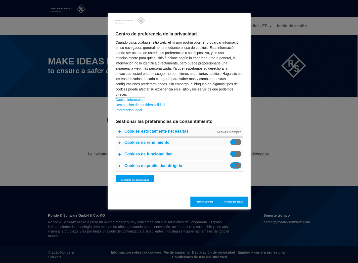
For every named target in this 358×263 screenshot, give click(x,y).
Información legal (129, 110)
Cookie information (130, 100)
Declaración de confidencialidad (140, 105)
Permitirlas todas (204, 202)
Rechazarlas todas (233, 202)
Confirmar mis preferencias (135, 180)
